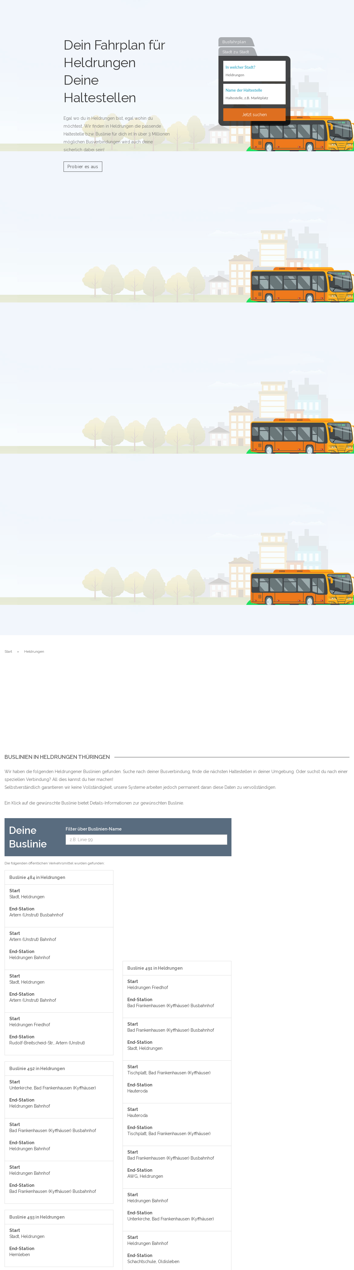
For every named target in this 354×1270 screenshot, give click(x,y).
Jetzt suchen (254, 114)
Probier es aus (82, 166)
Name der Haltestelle (244, 89)
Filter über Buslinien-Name (94, 829)
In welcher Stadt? (240, 66)
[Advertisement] (177, 708)
